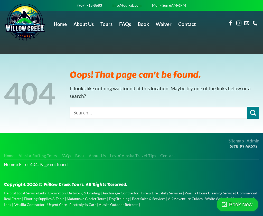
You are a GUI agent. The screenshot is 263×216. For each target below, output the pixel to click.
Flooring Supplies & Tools (44, 198)
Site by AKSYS (244, 146)
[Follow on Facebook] (230, 23)
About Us (83, 24)
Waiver (164, 24)
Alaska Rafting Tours (37, 156)
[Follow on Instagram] (238, 23)
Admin (253, 140)
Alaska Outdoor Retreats (118, 204)
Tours (106, 24)
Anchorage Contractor (120, 193)
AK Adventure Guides (185, 198)
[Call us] (255, 23)
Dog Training (119, 198)
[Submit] (253, 113)
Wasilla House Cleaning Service (209, 193)
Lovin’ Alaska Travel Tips (133, 156)
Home (60, 24)
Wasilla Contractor (29, 204)
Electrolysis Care (82, 204)
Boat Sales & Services (148, 198)
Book (143, 24)
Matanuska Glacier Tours (86, 198)
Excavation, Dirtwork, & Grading (74, 193)
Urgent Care (57, 204)
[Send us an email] (246, 23)
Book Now (240, 204)
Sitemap (236, 140)
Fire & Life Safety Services (161, 193)
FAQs (125, 24)
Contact (187, 24)
